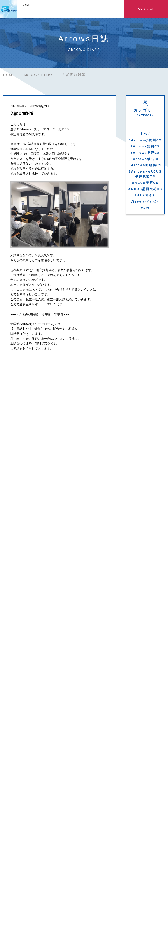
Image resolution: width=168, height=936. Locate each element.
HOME (9, 75)
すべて (145, 134)
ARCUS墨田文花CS (145, 189)
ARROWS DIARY (38, 75)
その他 (145, 208)
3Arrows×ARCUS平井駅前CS (145, 174)
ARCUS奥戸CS (145, 183)
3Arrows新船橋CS (145, 166)
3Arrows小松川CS (145, 140)
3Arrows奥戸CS (145, 153)
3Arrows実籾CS (145, 147)
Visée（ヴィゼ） (145, 202)
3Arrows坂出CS (145, 159)
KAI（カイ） (145, 196)
